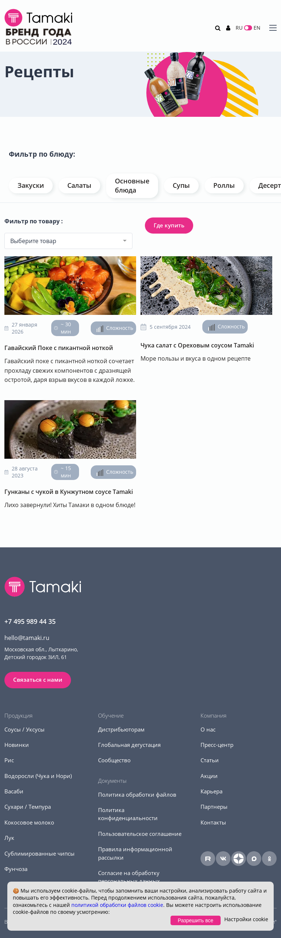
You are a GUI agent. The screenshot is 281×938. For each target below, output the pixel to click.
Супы (181, 185)
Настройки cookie (246, 919)
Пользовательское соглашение (139, 833)
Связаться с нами (37, 679)
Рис (9, 760)
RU (239, 27)
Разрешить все (195, 920)
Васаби (13, 791)
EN (257, 27)
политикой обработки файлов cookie (117, 904)
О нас (208, 729)
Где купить (169, 225)
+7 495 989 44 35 (30, 621)
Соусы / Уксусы (24, 729)
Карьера (211, 791)
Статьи (210, 760)
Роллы (224, 185)
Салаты (79, 185)
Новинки (16, 744)
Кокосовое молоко (29, 822)
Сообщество (114, 760)
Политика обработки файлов (137, 794)
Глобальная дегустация (129, 744)
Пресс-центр (217, 744)
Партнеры (214, 806)
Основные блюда (132, 185)
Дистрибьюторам (121, 729)
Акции (209, 775)
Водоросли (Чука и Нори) (38, 775)
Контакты (213, 822)
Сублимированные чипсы (39, 853)
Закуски (31, 185)
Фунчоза (15, 868)
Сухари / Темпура (27, 806)
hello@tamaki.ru (26, 638)
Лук (9, 837)
